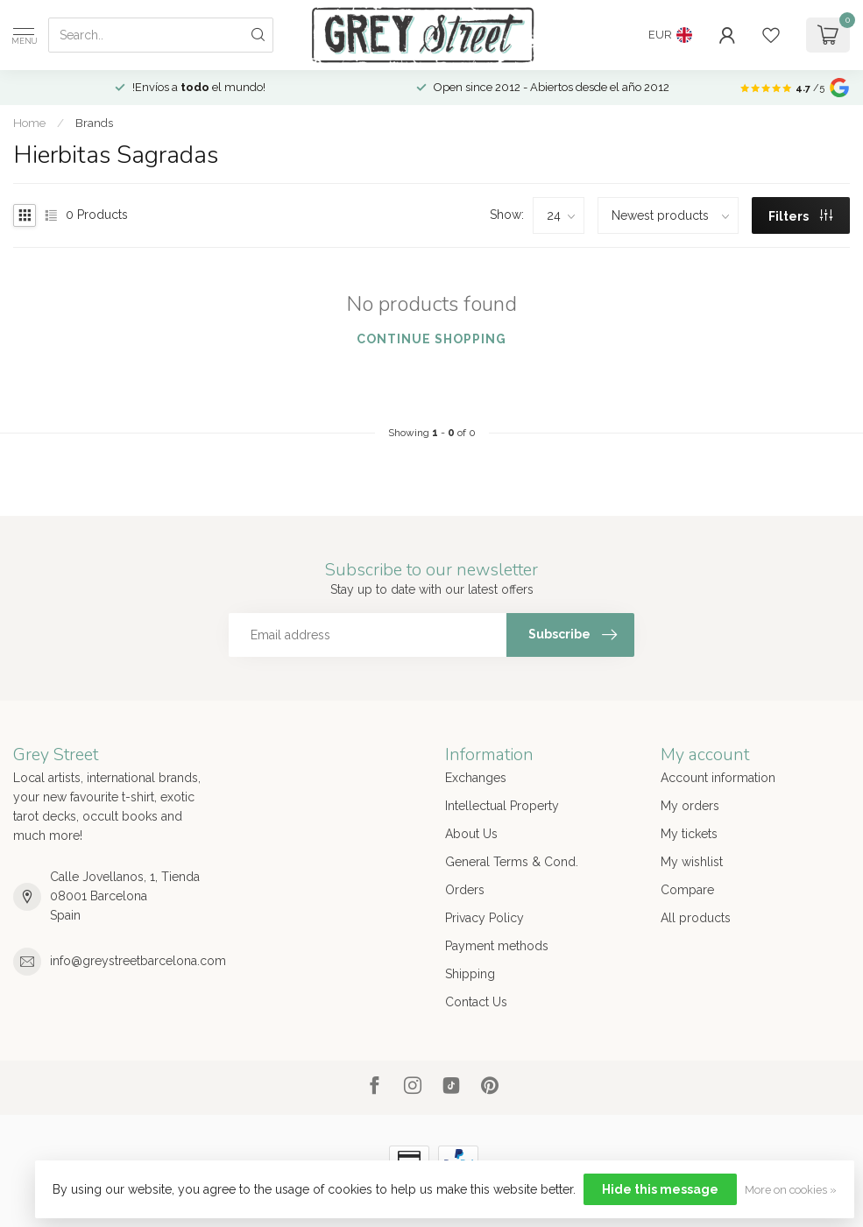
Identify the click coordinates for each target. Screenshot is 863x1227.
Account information (718, 778)
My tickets (689, 834)
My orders (690, 806)
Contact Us (476, 1002)
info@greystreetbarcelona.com (138, 961)
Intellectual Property (502, 806)
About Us (471, 834)
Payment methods (496, 946)
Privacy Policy (484, 918)
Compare (687, 890)
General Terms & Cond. (511, 862)
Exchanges (475, 778)
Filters (800, 216)
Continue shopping (431, 339)
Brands (94, 123)
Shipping (470, 974)
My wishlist (692, 862)
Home (29, 123)
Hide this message (660, 1189)
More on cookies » (791, 1189)
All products (696, 918)
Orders (465, 890)
